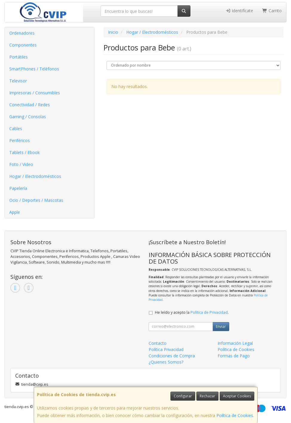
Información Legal (235, 343)
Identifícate (239, 10)
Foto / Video (21, 164)
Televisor (18, 81)
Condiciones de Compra (172, 356)
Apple (14, 212)
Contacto (158, 343)
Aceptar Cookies (237, 396)
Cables (15, 128)
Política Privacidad (166, 349)
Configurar (183, 396)
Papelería (18, 188)
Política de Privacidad (209, 312)
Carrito (272, 10)
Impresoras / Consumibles (34, 93)
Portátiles (18, 57)
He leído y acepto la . (192, 312)
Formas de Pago (234, 356)
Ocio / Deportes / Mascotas (36, 200)
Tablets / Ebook (24, 152)
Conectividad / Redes (29, 104)
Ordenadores (22, 33)
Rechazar (207, 396)
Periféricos (19, 140)
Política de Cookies (234, 415)
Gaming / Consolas (27, 116)
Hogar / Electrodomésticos (35, 176)
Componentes (23, 45)
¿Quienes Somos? (166, 362)
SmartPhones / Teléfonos (34, 69)
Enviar (221, 326)
